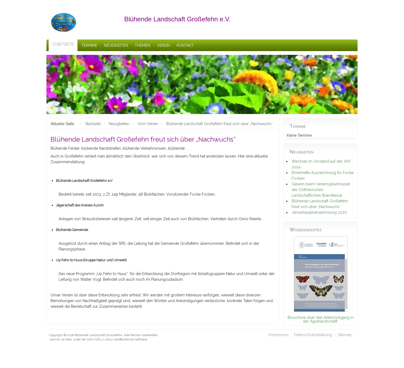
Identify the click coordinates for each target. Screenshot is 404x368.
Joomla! (54, 339)
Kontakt (185, 45)
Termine (89, 45)
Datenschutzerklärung (313, 335)
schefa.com (72, 344)
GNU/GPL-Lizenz (100, 339)
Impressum (278, 335)
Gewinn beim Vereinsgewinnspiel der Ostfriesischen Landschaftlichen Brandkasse (321, 190)
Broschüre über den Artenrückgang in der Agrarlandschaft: (321, 319)
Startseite (63, 44)
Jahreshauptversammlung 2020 (319, 212)
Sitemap (345, 335)
